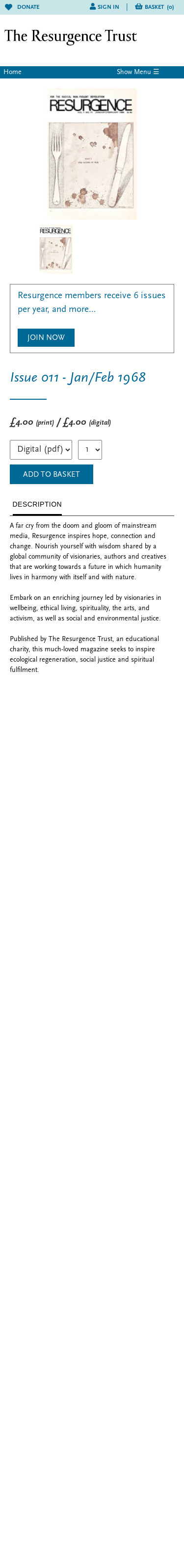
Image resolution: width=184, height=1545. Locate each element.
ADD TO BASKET (51, 475)
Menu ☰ (146, 72)
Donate (22, 7)
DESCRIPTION (37, 504)
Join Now (46, 338)
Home (12, 72)
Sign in (108, 7)
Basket (159, 7)
